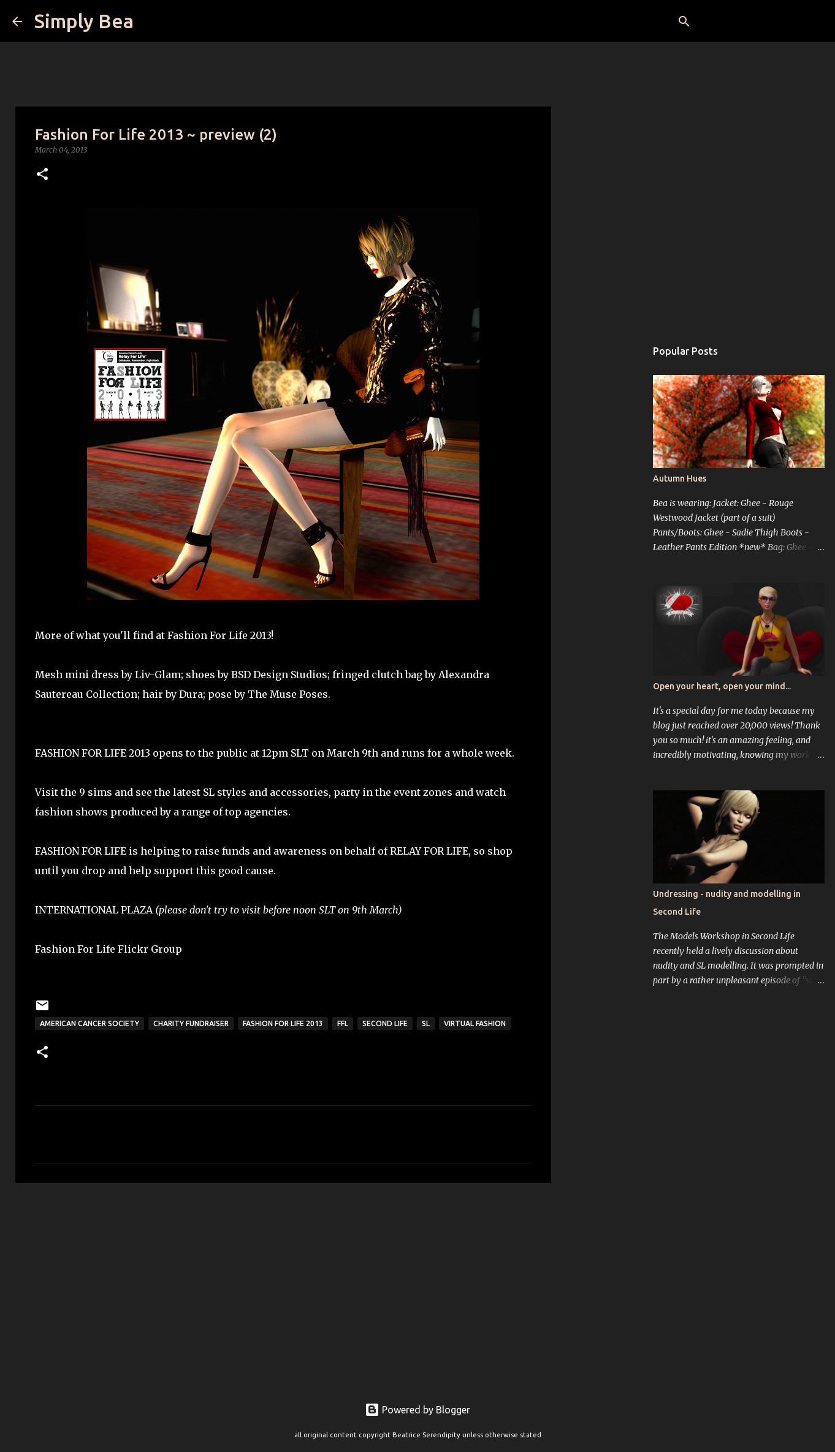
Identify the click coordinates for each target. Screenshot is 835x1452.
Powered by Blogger (417, 1409)
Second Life (385, 1023)
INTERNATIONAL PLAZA (94, 910)
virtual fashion (475, 1023)
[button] (42, 175)
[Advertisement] (283, 1287)
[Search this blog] (760, 21)
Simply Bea (84, 21)
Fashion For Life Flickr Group (108, 949)
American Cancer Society (89, 1023)
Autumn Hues (679, 478)
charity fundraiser (191, 1023)
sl (426, 1023)
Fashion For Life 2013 (283, 1023)
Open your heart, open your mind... (722, 686)
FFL (342, 1023)
